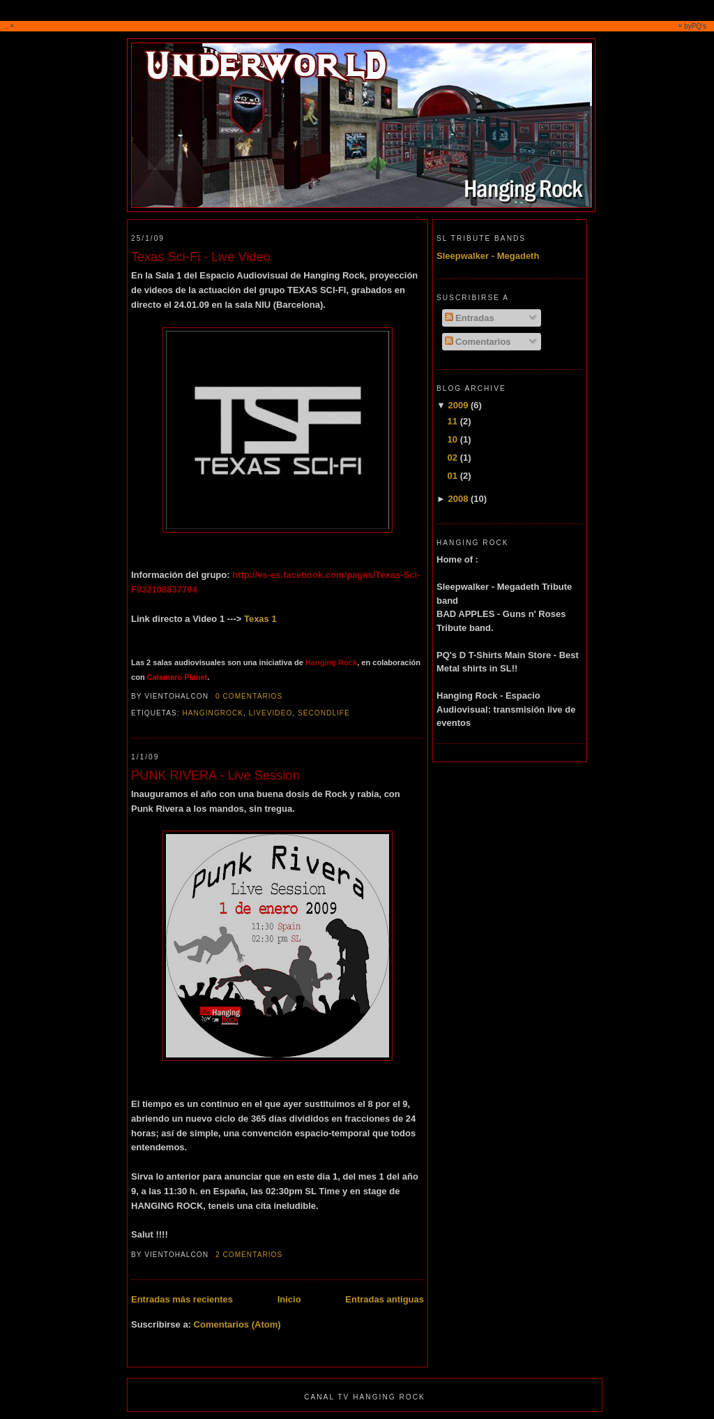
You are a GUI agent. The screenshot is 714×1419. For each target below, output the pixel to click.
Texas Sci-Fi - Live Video (201, 257)
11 (452, 421)
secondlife (324, 713)
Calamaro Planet (177, 677)
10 (452, 439)
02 (452, 457)
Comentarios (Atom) (237, 1324)
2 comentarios (248, 1254)
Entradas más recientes (182, 1299)
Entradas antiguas (384, 1299)
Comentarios (478, 341)
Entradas (469, 318)
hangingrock (212, 713)
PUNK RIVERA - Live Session (215, 775)
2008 (458, 498)
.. (358, 26)
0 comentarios (248, 696)
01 (452, 475)
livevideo (271, 713)
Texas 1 (260, 619)
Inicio (289, 1299)
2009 (458, 405)
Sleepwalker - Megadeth (487, 256)
